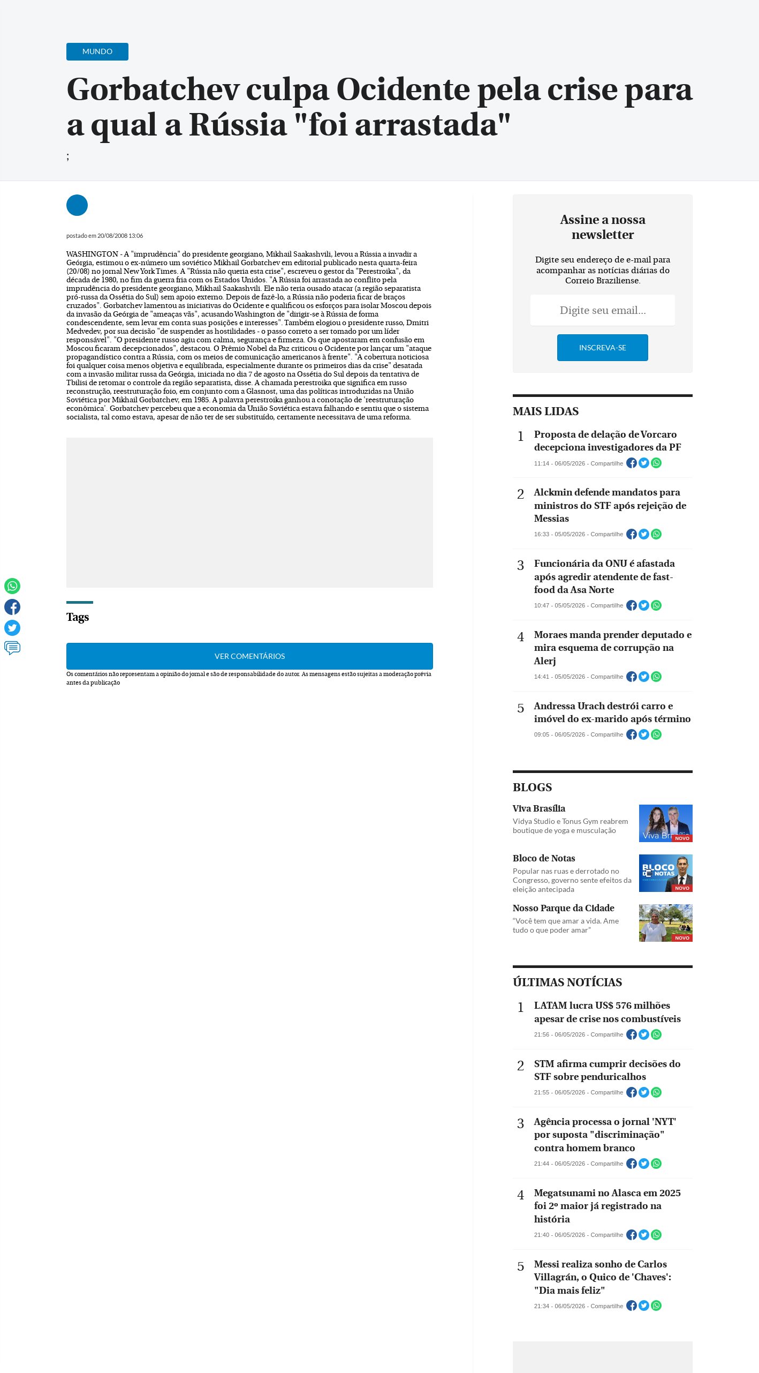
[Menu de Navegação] (54, 13)
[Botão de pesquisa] (86, 13)
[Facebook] (656, 18)
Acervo (291, 14)
